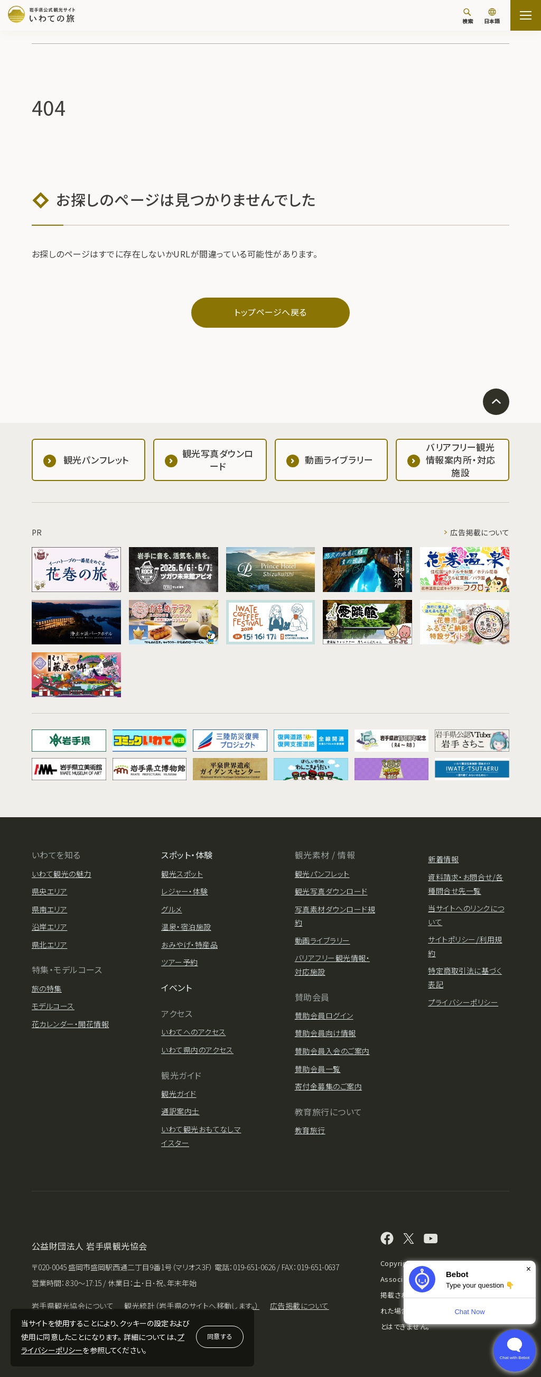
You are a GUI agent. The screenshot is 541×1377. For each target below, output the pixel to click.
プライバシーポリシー (463, 1002)
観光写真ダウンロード (331, 891)
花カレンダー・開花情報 (70, 1024)
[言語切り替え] (492, 17)
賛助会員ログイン (324, 1015)
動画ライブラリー (322, 940)
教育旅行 (310, 1130)
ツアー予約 (179, 962)
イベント (176, 987)
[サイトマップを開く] (525, 15)
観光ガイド (178, 1093)
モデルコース (53, 1006)
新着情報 (443, 859)
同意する (219, 1336)
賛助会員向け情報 (325, 1033)
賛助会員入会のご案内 (332, 1051)
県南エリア (49, 909)
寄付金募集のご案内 (328, 1086)
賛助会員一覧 (318, 1069)
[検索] (467, 16)
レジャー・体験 (184, 891)
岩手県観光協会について (73, 1305)
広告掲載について (479, 532)
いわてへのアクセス (193, 1032)
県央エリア (49, 891)
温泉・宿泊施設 (186, 926)
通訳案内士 (180, 1111)
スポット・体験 (186, 854)
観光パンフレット (322, 873)
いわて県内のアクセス (197, 1050)
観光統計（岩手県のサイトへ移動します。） (191, 1305)
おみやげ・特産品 (189, 944)
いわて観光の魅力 (61, 873)
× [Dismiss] (528, 1268)
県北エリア (49, 944)
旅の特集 (47, 988)
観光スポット (182, 873)
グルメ (171, 909)
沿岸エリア (49, 926)
